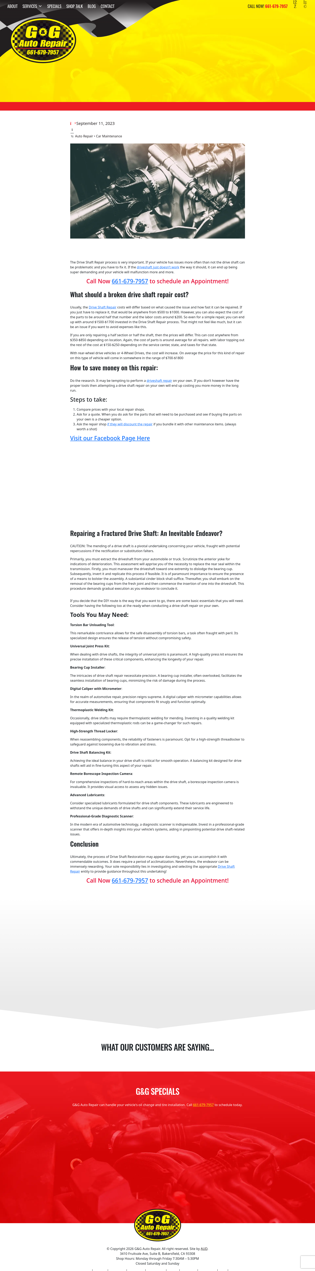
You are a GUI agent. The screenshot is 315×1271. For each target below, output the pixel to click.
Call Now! (268, 6)
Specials (54, 6)
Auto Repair (84, 136)
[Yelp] (305, 6)
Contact (107, 6)
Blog (92, 6)
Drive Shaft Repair (102, 307)
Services (32, 6)
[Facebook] (295, 6)
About (12, 6)
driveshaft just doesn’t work (158, 267)
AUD (204, 1248)
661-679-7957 (130, 281)
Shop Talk (74, 6)
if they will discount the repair (129, 424)
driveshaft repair (159, 380)
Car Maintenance (109, 136)
